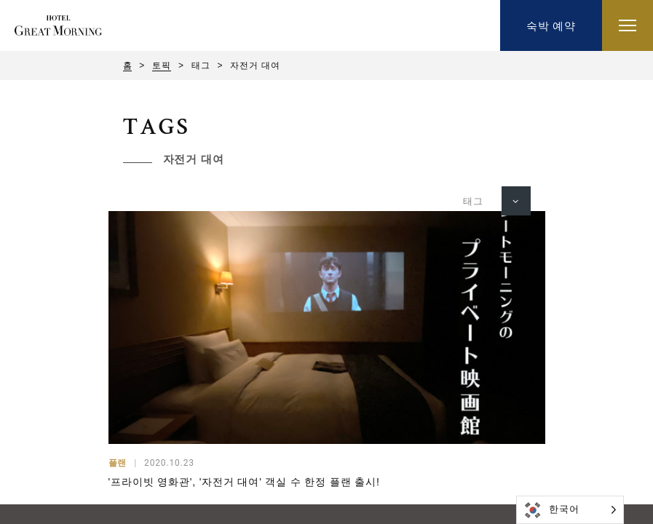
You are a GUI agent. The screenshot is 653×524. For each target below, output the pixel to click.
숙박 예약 (551, 26)
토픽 (161, 65)
